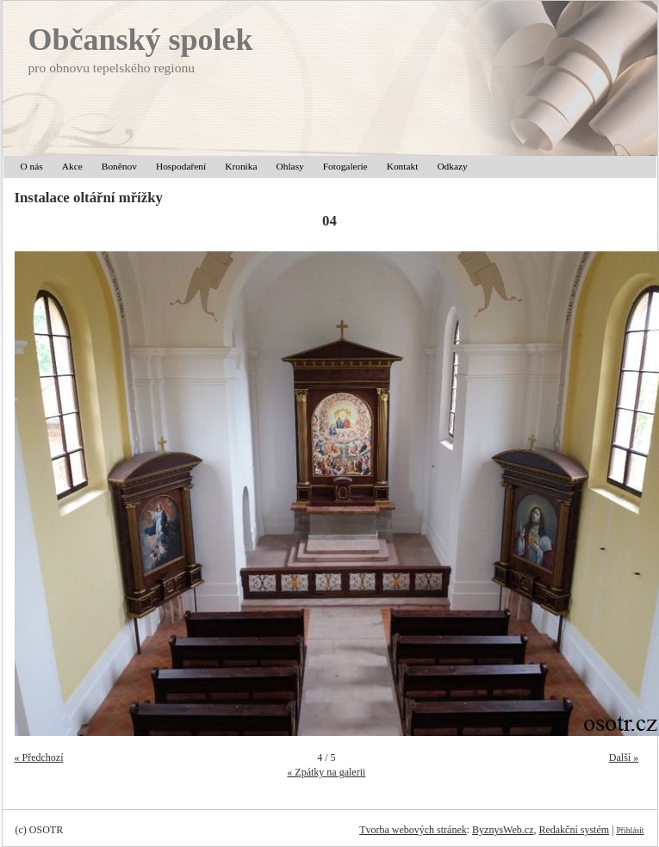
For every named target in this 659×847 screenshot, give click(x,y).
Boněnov (119, 166)
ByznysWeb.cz (502, 830)
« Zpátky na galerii (326, 772)
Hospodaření (181, 166)
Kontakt (403, 166)
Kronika (241, 166)
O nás (32, 166)
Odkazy (452, 166)
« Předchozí (39, 757)
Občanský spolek (140, 39)
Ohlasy (290, 166)
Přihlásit (630, 830)
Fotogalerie (345, 166)
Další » (623, 757)
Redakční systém (573, 830)
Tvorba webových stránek (413, 830)
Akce (72, 166)
